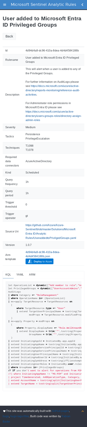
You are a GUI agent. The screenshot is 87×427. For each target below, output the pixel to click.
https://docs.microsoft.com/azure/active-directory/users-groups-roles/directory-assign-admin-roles (53, 116)
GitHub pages (60, 411)
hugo (6, 416)
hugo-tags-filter (19, 416)
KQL (8, 274)
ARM (32, 274)
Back (9, 36)
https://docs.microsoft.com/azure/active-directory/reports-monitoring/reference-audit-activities (53, 90)
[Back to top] (82, 411)
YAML (20, 274)
